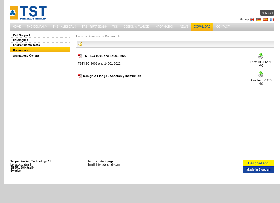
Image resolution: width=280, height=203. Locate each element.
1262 (268, 80)
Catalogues (20, 40)
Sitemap (244, 19)
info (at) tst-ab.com (108, 164)
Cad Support (21, 35)
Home (80, 36)
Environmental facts (26, 45)
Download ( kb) (260, 63)
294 (268, 61)
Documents (20, 50)
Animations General (26, 55)
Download (95, 36)
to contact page (103, 161)
